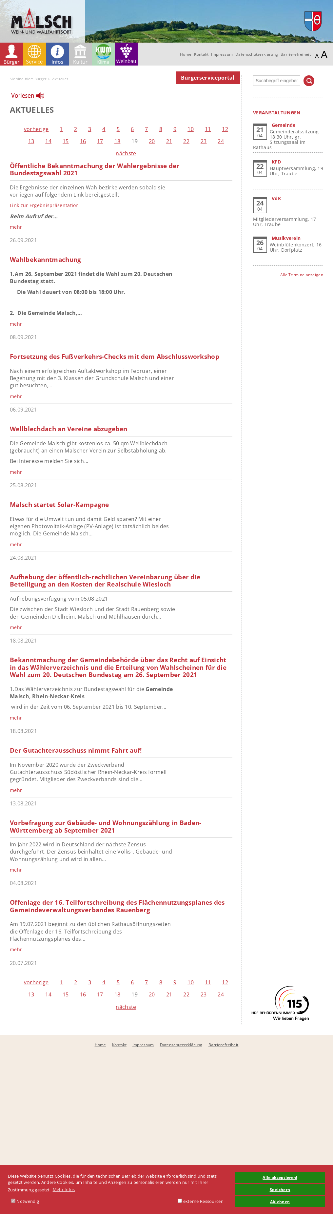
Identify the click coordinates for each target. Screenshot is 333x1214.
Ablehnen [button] (280, 1201)
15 (66, 141)
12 (225, 129)
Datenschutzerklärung (256, 54)
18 (117, 141)
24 (221, 141)
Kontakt (201, 54)
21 (169, 141)
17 (100, 141)
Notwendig (25, 1201)
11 (208, 129)
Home (185, 54)
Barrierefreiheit (296, 54)
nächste (126, 153)
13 (31, 141)
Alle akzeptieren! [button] (280, 1177)
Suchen (309, 80)
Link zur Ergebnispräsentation (44, 205)
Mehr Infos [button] (64, 1189)
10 (190, 129)
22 (186, 141)
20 (152, 141)
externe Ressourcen (201, 1201)
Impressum (222, 54)
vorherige (36, 129)
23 (204, 141)
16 (83, 141)
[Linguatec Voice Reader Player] (31, 97)
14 (48, 141)
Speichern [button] (280, 1189)
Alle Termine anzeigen (301, 275)
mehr (16, 227)
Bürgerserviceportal (208, 77)
